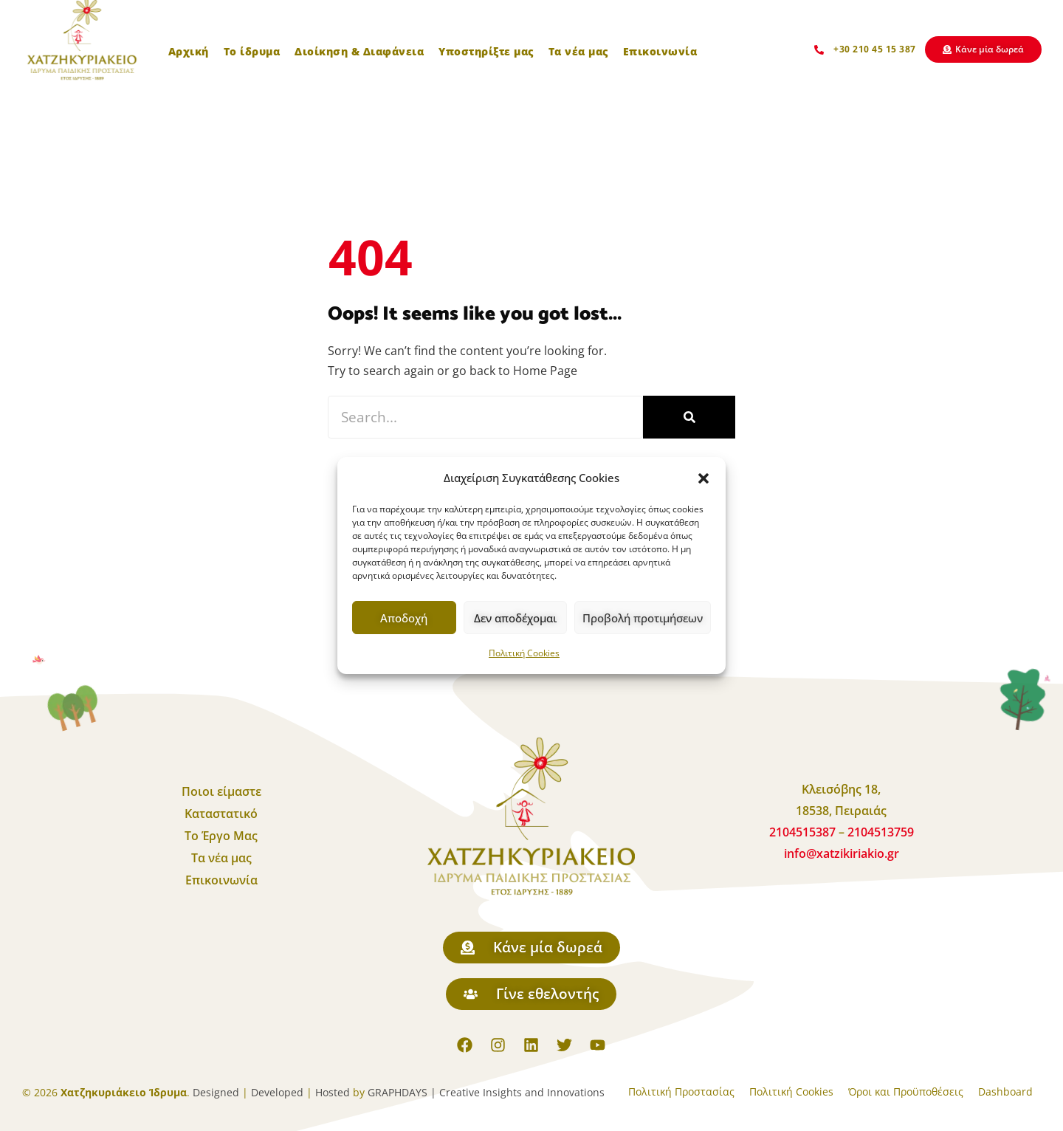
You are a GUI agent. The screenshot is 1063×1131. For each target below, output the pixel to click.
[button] (703, 478)
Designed (216, 1092)
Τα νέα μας (578, 51)
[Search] (689, 417)
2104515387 (804, 832)
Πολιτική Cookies (524, 653)
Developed (277, 1092)
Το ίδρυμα (252, 51)
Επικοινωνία (660, 51)
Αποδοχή (403, 618)
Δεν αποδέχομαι (515, 618)
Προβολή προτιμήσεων (642, 618)
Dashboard (1005, 1091)
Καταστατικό (221, 813)
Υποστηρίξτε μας (486, 51)
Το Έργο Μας (221, 836)
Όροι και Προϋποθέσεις (905, 1091)
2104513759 (880, 832)
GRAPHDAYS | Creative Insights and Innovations (486, 1092)
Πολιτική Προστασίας (681, 1091)
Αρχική (188, 51)
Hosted (332, 1092)
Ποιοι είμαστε (221, 791)
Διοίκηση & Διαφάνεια (359, 51)
